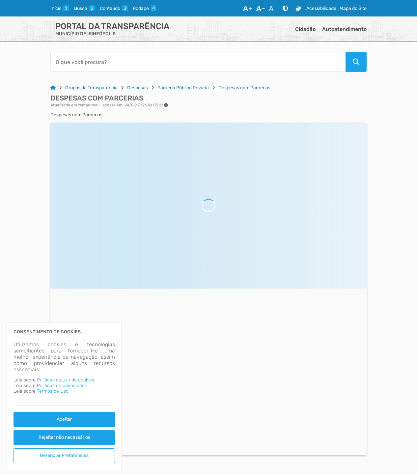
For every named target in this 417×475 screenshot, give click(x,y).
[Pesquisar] (356, 62)
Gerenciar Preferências (64, 455)
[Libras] (298, 8)
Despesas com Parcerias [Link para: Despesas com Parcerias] (244, 88)
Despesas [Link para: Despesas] (137, 88)
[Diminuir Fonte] (260, 8)
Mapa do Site (353, 8)
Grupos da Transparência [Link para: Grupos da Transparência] (91, 88)
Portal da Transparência (112, 26)
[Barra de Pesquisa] (198, 62)
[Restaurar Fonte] (273, 8)
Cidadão (305, 29)
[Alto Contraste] (285, 8)
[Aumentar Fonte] (247, 8)
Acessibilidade (321, 8)
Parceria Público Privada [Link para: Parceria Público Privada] (183, 88)
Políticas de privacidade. (62, 385)
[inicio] (59, 8)
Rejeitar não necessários (64, 437)
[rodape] (144, 8)
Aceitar (64, 419)
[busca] (84, 8)
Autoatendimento (344, 29)
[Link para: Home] (53, 88)
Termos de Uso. (53, 391)
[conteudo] (114, 8)
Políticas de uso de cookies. (66, 380)
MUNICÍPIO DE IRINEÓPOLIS (85, 34)
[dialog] (64, 396)
